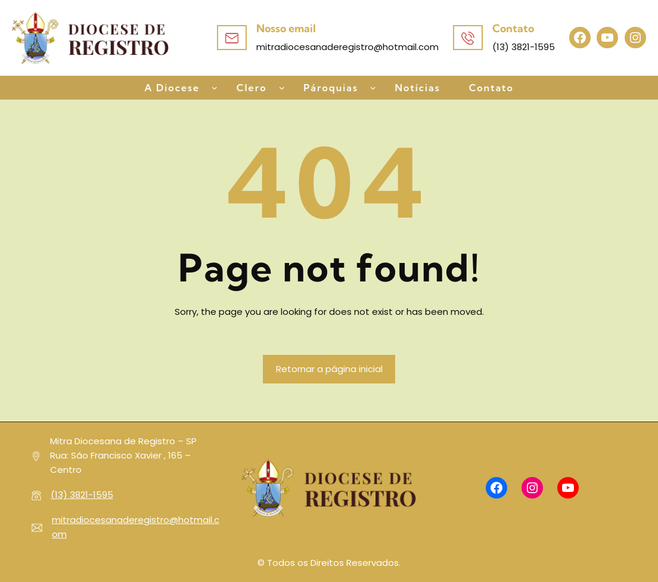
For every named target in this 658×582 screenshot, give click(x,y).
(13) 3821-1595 (82, 494)
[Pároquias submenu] (373, 88)
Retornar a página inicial (329, 369)
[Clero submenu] (282, 88)
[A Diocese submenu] (215, 88)
